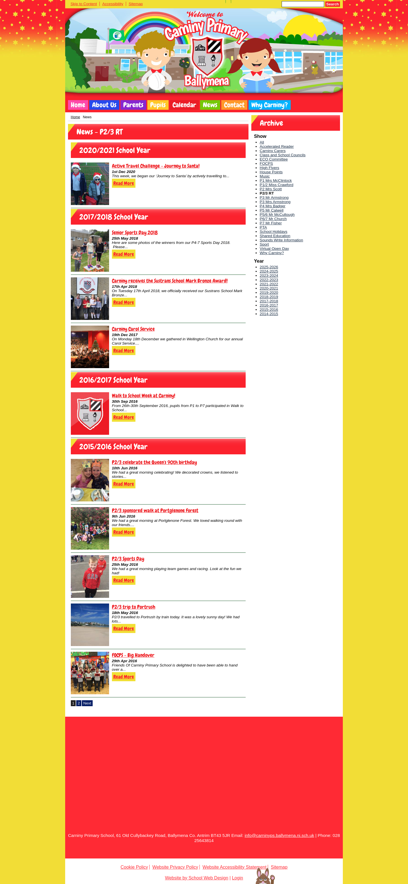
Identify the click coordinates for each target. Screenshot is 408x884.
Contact (234, 105)
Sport (264, 244)
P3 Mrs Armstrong (275, 202)
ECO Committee (274, 159)
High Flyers (269, 168)
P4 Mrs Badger (273, 206)
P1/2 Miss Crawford (277, 185)
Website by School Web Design (196, 877)
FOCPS (266, 163)
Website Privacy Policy (175, 867)
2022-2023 (269, 280)
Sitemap (136, 4)
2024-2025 (269, 271)
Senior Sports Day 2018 (135, 232)
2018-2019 (269, 297)
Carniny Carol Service (133, 329)
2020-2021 (269, 288)
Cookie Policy (134, 867)
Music (265, 176)
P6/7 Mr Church (273, 219)
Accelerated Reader (277, 146)
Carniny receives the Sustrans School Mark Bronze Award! (170, 280)
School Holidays (273, 231)
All (262, 142)
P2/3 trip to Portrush (133, 607)
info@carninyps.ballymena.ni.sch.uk (279, 835)
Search (332, 4)
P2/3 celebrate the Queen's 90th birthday (154, 462)
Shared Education (275, 236)
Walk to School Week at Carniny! (143, 395)
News (210, 105)
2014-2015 (269, 314)
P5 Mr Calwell (272, 210)
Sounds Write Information (281, 240)
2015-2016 (269, 309)
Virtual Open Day (274, 248)
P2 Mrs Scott (271, 189)
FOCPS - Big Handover (133, 655)
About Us (104, 105)
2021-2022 (269, 284)
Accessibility (112, 4)
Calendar (184, 105)
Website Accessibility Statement (235, 867)
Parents (133, 105)
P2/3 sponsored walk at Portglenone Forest (155, 510)
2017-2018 (269, 301)
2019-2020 (269, 292)
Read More (123, 183)
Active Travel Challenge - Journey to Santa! (155, 166)
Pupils (158, 105)
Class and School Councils (283, 155)
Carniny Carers (273, 151)
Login (237, 877)
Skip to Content (84, 4)
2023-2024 (269, 275)
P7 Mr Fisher (271, 223)
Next (87, 703)
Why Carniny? (269, 105)
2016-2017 (269, 305)
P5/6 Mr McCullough (277, 214)
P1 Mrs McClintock (276, 180)
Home (78, 105)
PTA (263, 227)
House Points (271, 172)
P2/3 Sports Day (128, 558)
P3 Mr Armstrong (274, 197)
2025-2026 (269, 267)
